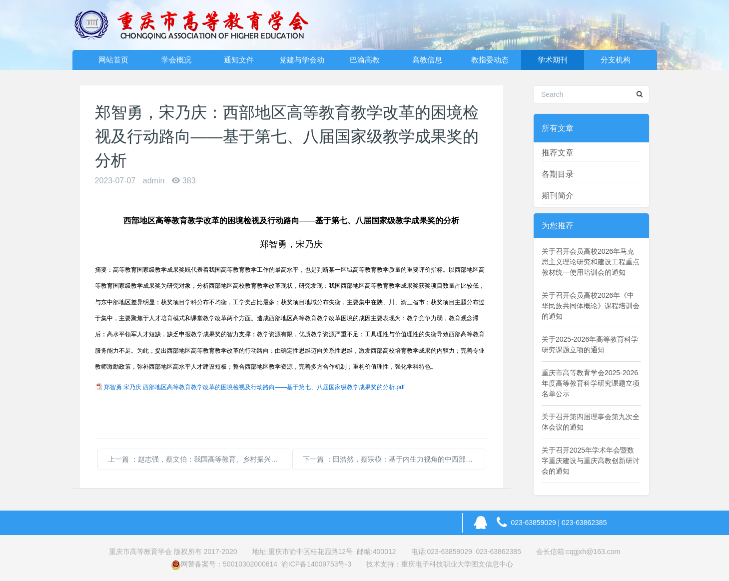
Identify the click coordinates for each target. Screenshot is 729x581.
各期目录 (558, 174)
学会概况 (176, 59)
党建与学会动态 (301, 62)
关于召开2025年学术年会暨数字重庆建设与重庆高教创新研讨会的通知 (591, 460)
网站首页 (113, 59)
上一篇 (199, 459)
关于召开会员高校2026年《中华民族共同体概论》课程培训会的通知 (591, 305)
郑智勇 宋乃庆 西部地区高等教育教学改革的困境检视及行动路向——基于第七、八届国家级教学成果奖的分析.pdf (254, 387)
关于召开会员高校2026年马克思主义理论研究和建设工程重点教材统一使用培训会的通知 (591, 261)
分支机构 (616, 59)
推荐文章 (558, 152)
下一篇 (394, 459)
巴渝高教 (365, 59)
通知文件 (239, 59)
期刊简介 (558, 195)
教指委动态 (490, 59)
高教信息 (427, 59)
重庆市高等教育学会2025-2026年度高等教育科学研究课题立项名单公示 (591, 383)
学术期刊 (553, 59)
